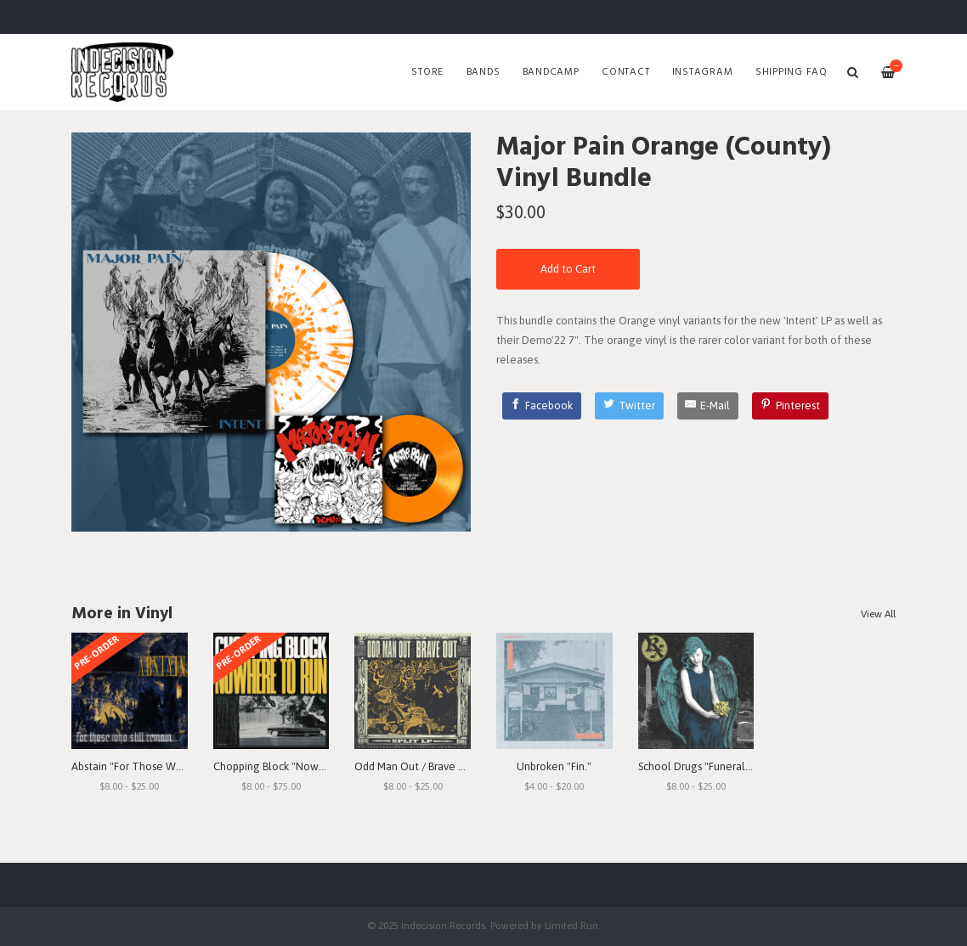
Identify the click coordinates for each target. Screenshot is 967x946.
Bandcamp (551, 72)
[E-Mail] (708, 406)
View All (878, 614)
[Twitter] (629, 406)
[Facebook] (542, 406)
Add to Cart (568, 268)
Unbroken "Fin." (554, 766)
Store (427, 72)
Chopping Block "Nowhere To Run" (298, 766)
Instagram (702, 72)
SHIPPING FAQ (791, 72)
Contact (625, 72)
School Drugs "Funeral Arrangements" (730, 766)
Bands (483, 72)
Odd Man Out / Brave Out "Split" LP (438, 766)
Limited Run (571, 925)
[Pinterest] (790, 406)
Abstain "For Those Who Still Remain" (162, 766)
